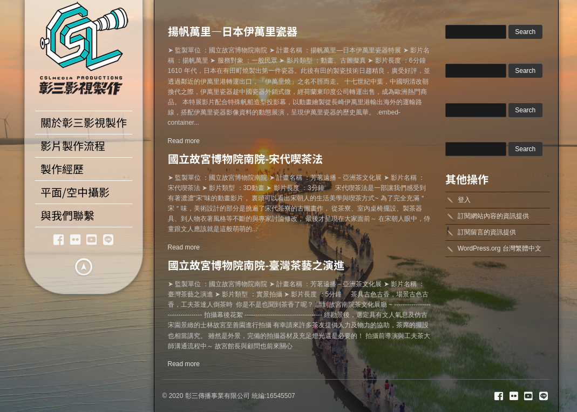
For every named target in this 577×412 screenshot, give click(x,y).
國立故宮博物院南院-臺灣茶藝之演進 (256, 265)
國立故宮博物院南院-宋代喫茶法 (245, 158)
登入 (464, 200)
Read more (184, 141)
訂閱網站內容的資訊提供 (493, 216)
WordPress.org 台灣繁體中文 (499, 248)
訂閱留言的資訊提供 (487, 232)
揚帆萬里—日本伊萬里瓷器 (232, 31)
